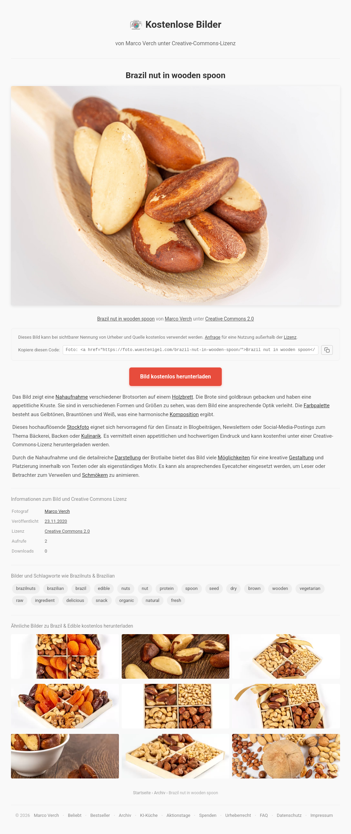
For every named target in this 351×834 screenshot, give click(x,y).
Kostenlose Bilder (175, 25)
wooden (280, 589)
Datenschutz (289, 816)
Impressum (322, 816)
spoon (191, 589)
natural (152, 601)
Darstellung (128, 459)
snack (101, 601)
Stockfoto (78, 428)
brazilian (55, 589)
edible (104, 589)
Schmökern (95, 476)
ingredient (45, 601)
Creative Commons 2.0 (229, 319)
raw (19, 601)
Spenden (208, 816)
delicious (75, 601)
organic (126, 601)
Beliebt (75, 816)
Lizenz (290, 337)
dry (233, 589)
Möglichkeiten (234, 459)
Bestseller (100, 816)
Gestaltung (301, 459)
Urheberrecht (238, 816)
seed (214, 589)
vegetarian (310, 589)
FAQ (264, 816)
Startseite (142, 793)
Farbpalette (317, 406)
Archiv (159, 793)
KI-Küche (149, 816)
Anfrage (212, 337)
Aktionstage (178, 816)
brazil (80, 589)
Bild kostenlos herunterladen (175, 377)
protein (166, 589)
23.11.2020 (56, 522)
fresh (176, 601)
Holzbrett (182, 398)
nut (145, 589)
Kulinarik (91, 437)
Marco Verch (178, 319)
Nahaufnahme (72, 398)
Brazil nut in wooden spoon (126, 319)
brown (254, 589)
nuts (125, 589)
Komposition (184, 415)
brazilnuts (26, 589)
